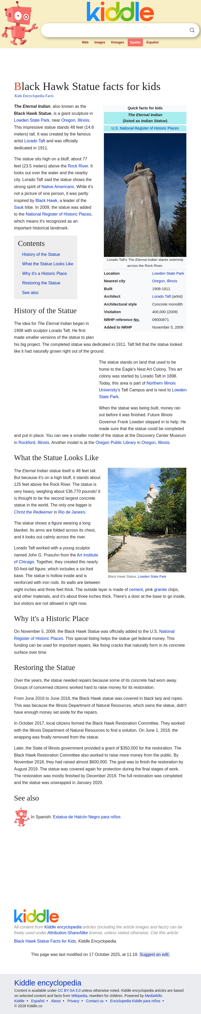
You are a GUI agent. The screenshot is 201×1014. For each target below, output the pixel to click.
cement (136, 589)
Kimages (117, 42)
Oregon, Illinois (164, 281)
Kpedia (135, 42)
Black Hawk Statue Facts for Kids (45, 941)
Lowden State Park (168, 273)
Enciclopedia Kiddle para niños (135, 1001)
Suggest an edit (154, 954)
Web (85, 42)
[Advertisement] (100, 62)
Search (192, 30)
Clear (181, 30)
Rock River (78, 166)
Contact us (95, 1001)
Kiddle (19, 1001)
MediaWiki (153, 996)
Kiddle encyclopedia (62, 927)
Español (152, 42)
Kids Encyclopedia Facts (34, 96)
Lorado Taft (161, 296)
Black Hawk (46, 200)
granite (160, 589)
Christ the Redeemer (33, 512)
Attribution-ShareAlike (67, 933)
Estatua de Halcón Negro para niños (87, 817)
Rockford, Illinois (34, 442)
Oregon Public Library (116, 442)
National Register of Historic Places (58, 214)
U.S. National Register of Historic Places (145, 128)
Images (99, 42)
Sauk (19, 207)
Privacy (73, 1001)
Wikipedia (79, 996)
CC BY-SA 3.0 (69, 990)
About (56, 1001)
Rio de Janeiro (71, 512)
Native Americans (58, 186)
